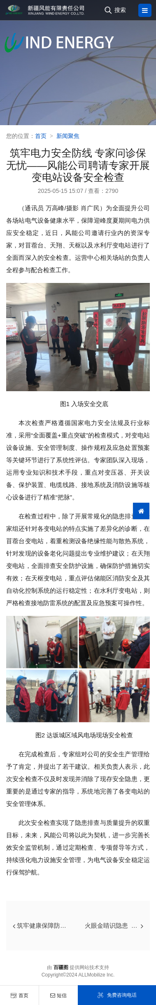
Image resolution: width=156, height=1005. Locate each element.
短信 (58, 995)
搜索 (120, 10)
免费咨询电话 (117, 995)
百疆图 (61, 967)
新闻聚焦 (67, 136)
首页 (19, 995)
